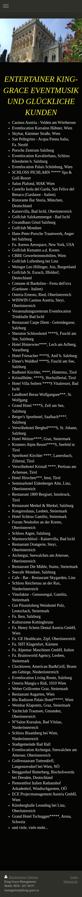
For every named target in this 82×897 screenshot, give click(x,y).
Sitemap (33, 877)
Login (74, 877)
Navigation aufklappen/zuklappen (41, 6)
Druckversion (15, 877)
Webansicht (70, 881)
